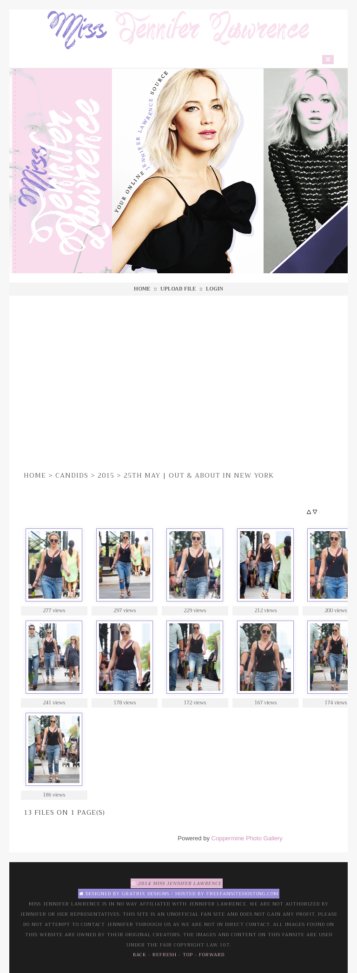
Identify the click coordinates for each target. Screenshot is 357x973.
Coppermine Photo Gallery (247, 838)
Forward (212, 955)
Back (139, 955)
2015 (106, 475)
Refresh (164, 955)
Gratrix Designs (145, 894)
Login (214, 288)
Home (142, 288)
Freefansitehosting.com (242, 894)
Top (188, 955)
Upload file (178, 288)
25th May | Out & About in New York (199, 475)
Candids (71, 475)
